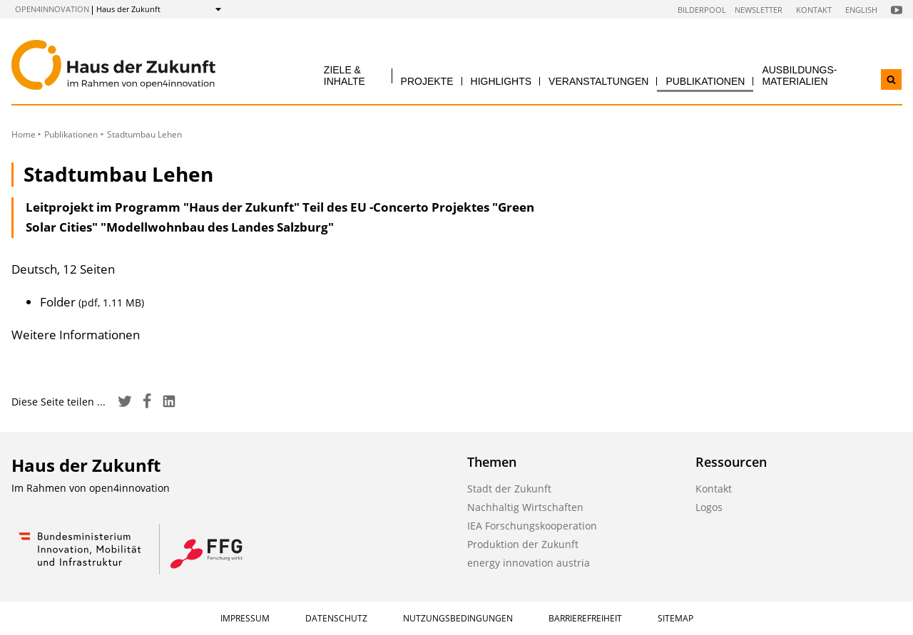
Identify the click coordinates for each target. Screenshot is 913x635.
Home (23, 134)
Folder (92, 302)
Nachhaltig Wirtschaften (525, 507)
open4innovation (52, 9)
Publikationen (705, 81)
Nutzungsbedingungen (458, 618)
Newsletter (758, 9)
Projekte (427, 81)
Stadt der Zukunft (509, 488)
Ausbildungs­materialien (799, 75)
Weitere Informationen (75, 334)
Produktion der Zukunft (522, 544)
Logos (709, 507)
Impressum (245, 618)
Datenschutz (336, 618)
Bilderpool (702, 9)
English (861, 9)
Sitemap (675, 618)
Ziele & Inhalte (344, 75)
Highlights (501, 81)
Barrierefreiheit (585, 618)
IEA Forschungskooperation (532, 525)
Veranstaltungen (598, 81)
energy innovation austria (528, 562)
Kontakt (814, 9)
